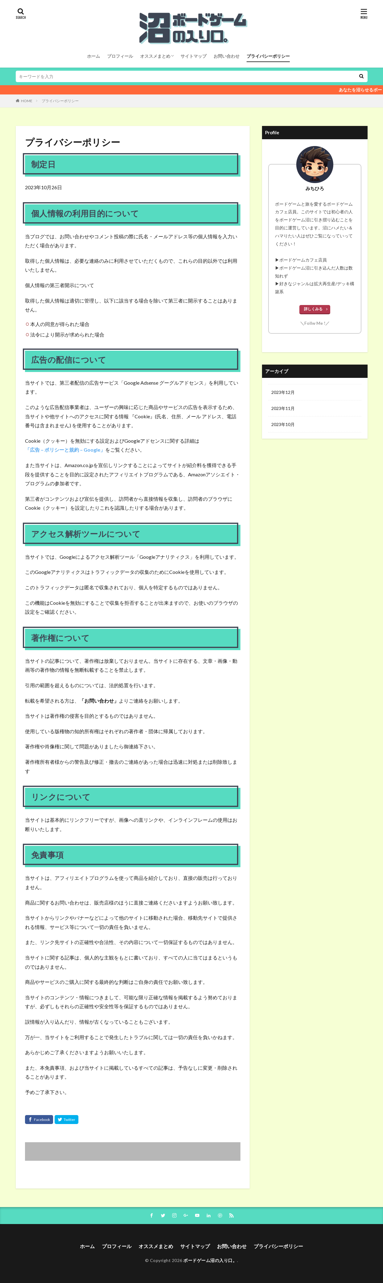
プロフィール (120, 56)
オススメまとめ (155, 56)
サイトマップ (193, 56)
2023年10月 (283, 424)
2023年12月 (283, 392)
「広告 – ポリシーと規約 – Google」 (65, 450)
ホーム (93, 56)
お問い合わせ (226, 56)
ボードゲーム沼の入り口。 (210, 1260)
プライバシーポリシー (268, 56)
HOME (26, 100)
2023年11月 (283, 408)
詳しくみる (313, 309)
